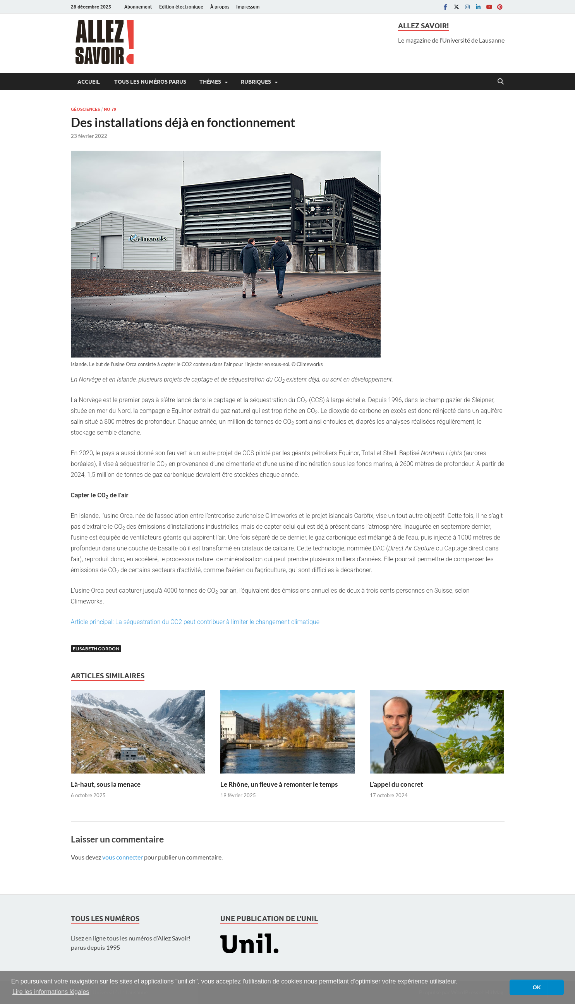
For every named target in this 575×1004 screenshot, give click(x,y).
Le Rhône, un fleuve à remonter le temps (279, 784)
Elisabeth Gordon (96, 649)
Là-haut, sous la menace (106, 784)
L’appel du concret (396, 784)
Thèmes (210, 82)
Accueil (88, 82)
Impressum (247, 7)
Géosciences (85, 109)
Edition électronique (181, 7)
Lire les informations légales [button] (50, 992)
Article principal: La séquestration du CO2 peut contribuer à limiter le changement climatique (195, 622)
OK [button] (536, 987)
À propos (219, 7)
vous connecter (122, 857)
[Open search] (500, 82)
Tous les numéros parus (149, 82)
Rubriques (256, 82)
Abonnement (138, 7)
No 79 (110, 109)
